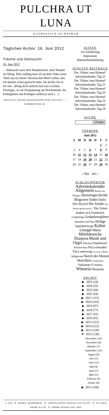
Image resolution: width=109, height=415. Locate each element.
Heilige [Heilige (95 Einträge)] (100, 221)
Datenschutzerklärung (90, 60)
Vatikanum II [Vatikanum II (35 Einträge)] (85, 264)
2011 (89, 387)
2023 (89, 289)
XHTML (34, 407)
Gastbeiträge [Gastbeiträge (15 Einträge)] (78, 217)
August (91, 354)
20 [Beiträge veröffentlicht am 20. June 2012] (90, 159)
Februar (91, 378)
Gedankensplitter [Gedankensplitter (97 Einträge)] (97, 217)
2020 (88, 302)
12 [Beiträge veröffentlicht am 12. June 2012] (84, 154)
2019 (89, 306)
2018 (89, 310)
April (91, 370)
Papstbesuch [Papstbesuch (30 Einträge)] (100, 243)
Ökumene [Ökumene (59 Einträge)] (98, 269)
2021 (88, 297)
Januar (92, 382)
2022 (89, 293)
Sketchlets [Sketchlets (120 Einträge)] (84, 260)
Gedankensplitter (38, 100)
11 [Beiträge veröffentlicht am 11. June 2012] (79, 154)
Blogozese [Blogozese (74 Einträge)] (81, 199)
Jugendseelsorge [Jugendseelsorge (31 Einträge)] (84, 226)
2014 (88, 326)
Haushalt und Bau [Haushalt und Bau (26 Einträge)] (84, 221)
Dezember (91, 338)
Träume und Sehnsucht (22, 59)
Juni (91, 362)
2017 (89, 314)
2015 (89, 322)
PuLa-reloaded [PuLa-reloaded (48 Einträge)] (97, 247)
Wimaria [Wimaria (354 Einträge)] (83, 268)
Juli (91, 358)
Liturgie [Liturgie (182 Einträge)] (86, 230)
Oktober (91, 346)
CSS (44, 407)
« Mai (85, 173)
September (91, 350)
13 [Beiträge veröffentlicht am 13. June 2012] (90, 154)
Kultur (57, 100)
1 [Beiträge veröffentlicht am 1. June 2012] (101, 145)
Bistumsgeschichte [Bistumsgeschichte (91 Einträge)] (95, 195)
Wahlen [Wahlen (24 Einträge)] (98, 264)
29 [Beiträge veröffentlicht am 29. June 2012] (100, 164)
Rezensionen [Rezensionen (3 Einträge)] (97, 252)
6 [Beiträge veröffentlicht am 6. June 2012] (90, 150)
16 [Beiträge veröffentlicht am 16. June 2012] (106, 154)
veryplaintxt (57, 403)
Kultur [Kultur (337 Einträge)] (99, 225)
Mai (91, 366)
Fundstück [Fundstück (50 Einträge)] (97, 212)
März (91, 374)
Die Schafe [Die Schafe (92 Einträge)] (96, 204)
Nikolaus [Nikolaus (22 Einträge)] (87, 243)
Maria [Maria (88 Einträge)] (97, 230)
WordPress (35, 403)
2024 (89, 285)
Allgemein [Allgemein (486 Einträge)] (84, 190)
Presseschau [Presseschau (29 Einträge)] (81, 247)
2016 (89, 318)
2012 (89, 334)
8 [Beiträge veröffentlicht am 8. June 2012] (101, 150)
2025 (89, 281)
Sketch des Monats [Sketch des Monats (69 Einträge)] (96, 256)
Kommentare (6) (35, 104)
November (91, 342)
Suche (90, 117)
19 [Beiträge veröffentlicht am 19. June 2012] (84, 159)
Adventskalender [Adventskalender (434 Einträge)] (90, 186)
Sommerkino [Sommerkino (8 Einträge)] (97, 261)
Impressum (90, 56)
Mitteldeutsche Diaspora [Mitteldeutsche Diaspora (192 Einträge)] (88, 236)
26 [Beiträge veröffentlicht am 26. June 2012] (84, 164)
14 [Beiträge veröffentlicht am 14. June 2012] (95, 154)
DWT (79, 407)
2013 (88, 330)
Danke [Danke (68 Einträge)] (93, 199)
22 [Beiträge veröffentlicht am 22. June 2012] (100, 159)
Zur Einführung (90, 52)
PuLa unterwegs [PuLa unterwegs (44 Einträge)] (83, 251)
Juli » (95, 173)
